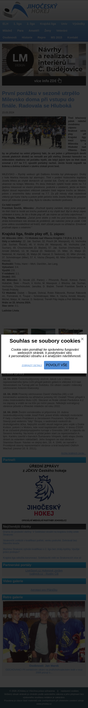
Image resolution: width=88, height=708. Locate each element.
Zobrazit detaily (32, 365)
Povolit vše (56, 365)
